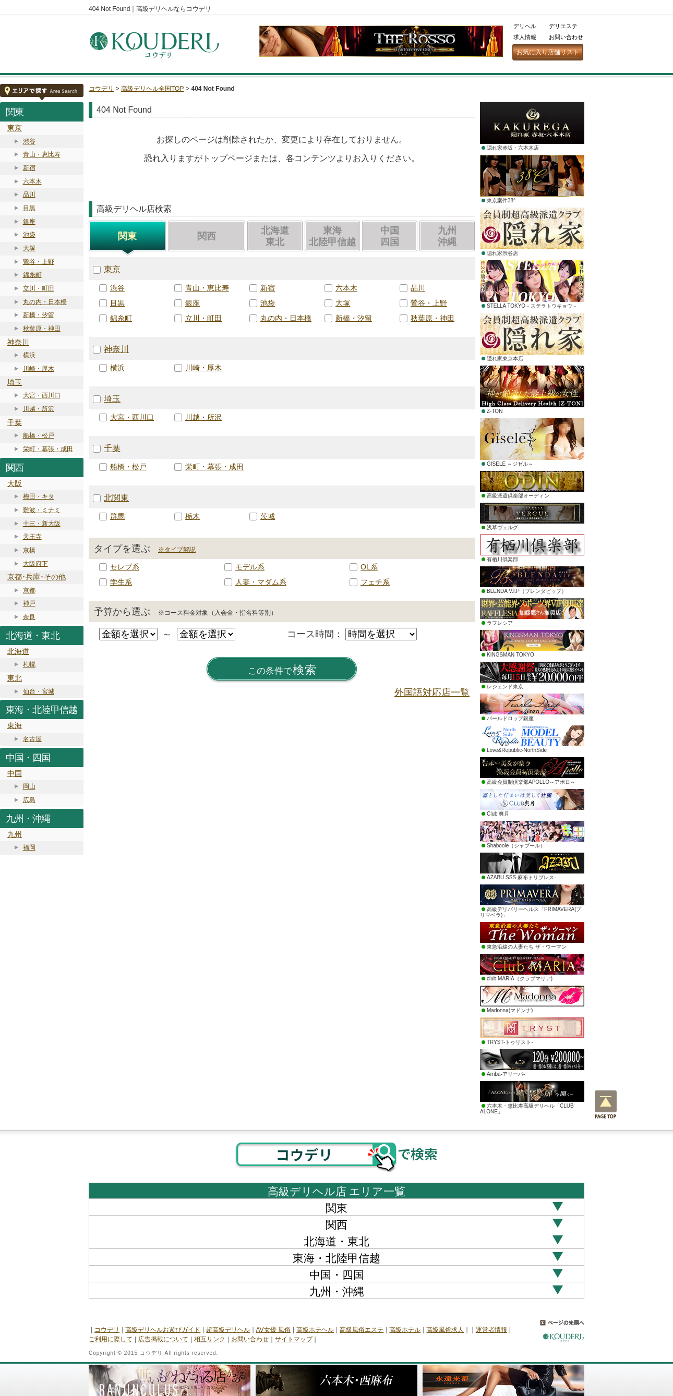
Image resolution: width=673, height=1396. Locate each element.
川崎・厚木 (38, 368)
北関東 (116, 497)
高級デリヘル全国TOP (152, 88)
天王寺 (32, 536)
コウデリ (101, 88)
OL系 (369, 567)
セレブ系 (124, 567)
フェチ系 (375, 582)
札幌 (29, 664)
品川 (29, 194)
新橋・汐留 (38, 315)
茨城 (267, 516)
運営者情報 (491, 1329)
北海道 (18, 651)
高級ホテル (404, 1329)
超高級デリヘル (228, 1329)
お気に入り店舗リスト (547, 52)
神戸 (29, 603)
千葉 (14, 422)
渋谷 (29, 141)
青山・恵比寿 (42, 154)
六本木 (32, 181)
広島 (29, 800)
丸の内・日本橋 (45, 302)
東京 (14, 128)
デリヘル (524, 26)
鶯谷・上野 (38, 261)
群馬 (117, 516)
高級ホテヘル (315, 1329)
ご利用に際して (111, 1339)
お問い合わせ (566, 37)
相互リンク (209, 1339)
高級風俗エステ (361, 1329)
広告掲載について (163, 1339)
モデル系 (250, 567)
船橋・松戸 (38, 435)
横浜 (29, 355)
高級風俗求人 (445, 1329)
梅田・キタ (38, 496)
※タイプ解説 (177, 549)
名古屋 (32, 739)
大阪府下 (35, 563)
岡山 (29, 786)
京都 (29, 590)
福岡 (29, 847)
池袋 (29, 234)
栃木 (192, 516)
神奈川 (18, 342)
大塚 (29, 248)
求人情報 (524, 37)
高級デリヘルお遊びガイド (162, 1329)
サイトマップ (294, 1339)
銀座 (29, 221)
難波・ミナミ (42, 510)
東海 (14, 725)
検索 (282, 670)
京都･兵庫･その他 (36, 577)
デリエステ (563, 26)
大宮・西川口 (42, 395)
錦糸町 (32, 274)
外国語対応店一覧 (432, 692)
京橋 (29, 550)
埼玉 (14, 382)
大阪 (14, 483)
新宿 (29, 168)
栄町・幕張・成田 (48, 449)
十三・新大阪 (42, 523)
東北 (14, 678)
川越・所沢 (38, 408)
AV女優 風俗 (273, 1329)
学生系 (121, 582)
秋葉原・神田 (42, 328)
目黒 (29, 208)
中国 (14, 773)
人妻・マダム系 (260, 582)
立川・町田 (38, 288)
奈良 (29, 617)
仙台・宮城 (38, 691)
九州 (14, 834)
